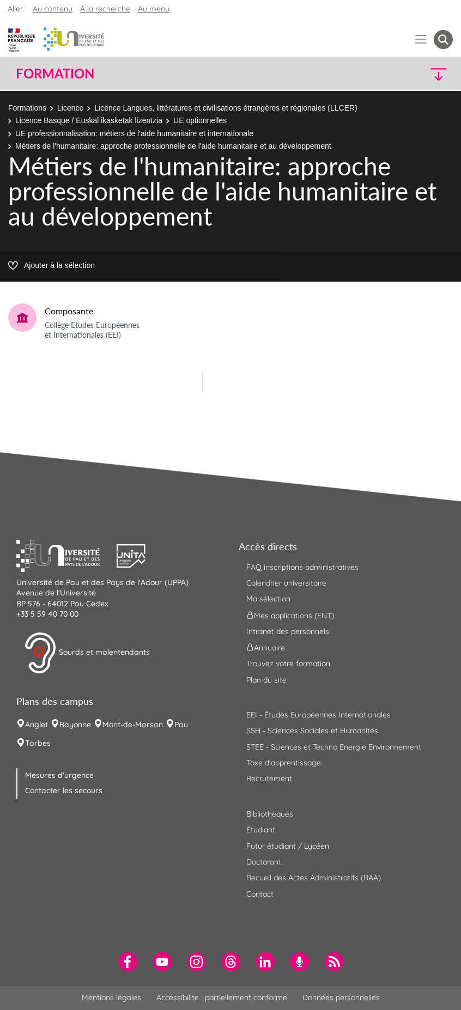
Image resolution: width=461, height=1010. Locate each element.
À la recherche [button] (105, 9)
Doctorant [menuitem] (263, 862)
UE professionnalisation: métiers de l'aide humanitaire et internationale (134, 133)
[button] (399, 74)
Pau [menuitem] (181, 724)
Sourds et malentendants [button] (87, 653)
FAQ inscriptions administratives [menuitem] (302, 567)
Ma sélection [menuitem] (268, 599)
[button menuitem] (443, 39)
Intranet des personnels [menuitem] (287, 631)
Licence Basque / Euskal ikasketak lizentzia (88, 120)
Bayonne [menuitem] (75, 724)
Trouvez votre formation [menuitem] (288, 663)
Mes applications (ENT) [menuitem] (290, 615)
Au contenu (52, 9)
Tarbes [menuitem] (38, 743)
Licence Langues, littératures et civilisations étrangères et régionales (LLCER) (225, 108)
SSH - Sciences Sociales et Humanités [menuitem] (312, 730)
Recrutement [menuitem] (269, 778)
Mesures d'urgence (59, 775)
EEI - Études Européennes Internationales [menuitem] (318, 715)
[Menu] (421, 39)
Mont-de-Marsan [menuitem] (132, 724)
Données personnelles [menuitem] (341, 997)
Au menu (153, 9)
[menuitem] (128, 961)
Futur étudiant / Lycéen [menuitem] (287, 846)
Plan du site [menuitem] (266, 680)
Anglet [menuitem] (36, 724)
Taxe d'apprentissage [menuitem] (283, 763)
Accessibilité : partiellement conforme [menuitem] (221, 997)
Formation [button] (55, 73)
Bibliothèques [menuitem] (269, 814)
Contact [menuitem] (260, 894)
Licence (70, 108)
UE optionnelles (200, 120)
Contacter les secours (63, 790)
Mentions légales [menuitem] (111, 997)
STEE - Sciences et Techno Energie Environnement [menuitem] (333, 747)
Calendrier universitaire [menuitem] (286, 583)
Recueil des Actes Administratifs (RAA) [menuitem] (313, 878)
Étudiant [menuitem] (260, 830)
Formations (27, 108)
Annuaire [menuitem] (265, 648)
